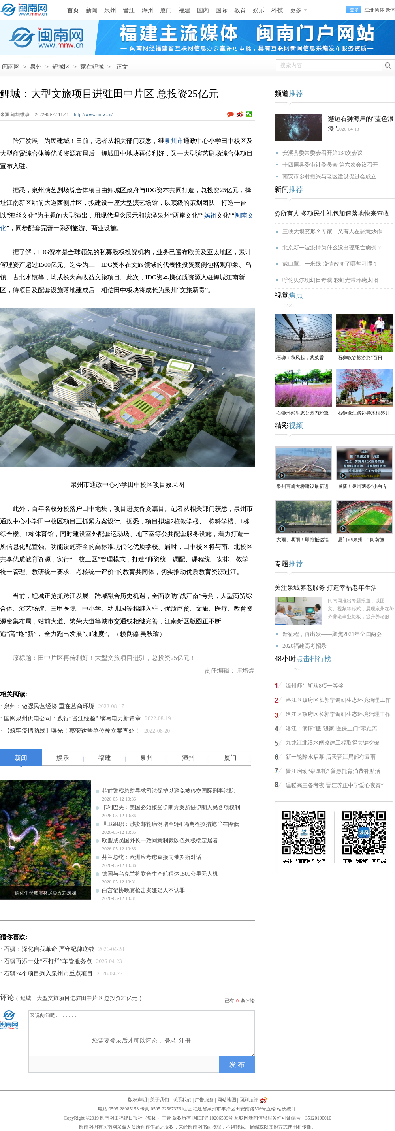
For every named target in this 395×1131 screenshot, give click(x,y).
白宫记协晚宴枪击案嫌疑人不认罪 (143, 890)
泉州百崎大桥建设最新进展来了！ (302, 487)
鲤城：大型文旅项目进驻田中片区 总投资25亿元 (79, 998)
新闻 (92, 10)
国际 (222, 10)
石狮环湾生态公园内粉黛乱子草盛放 (302, 413)
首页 (73, 10)
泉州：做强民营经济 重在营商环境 (49, 706)
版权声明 (137, 1100)
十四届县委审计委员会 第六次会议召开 (330, 165)
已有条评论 (240, 1000)
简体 (379, 10)
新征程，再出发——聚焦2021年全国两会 (332, 634)
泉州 (110, 10)
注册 (369, 10)
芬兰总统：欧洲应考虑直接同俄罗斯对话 (151, 857)
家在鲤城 (92, 67)
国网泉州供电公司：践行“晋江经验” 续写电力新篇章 (72, 718)
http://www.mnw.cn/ (93, 114)
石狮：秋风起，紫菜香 (300, 357)
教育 (240, 10)
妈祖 (210, 215)
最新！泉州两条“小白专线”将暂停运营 (362, 487)
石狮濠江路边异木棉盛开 (364, 413)
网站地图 (226, 1100)
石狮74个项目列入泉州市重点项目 (48, 973)
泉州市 (173, 140)
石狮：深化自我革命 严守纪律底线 (49, 949)
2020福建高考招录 (304, 646)
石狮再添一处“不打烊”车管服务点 (48, 961)
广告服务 (204, 1100)
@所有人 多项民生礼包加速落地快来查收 (332, 213)
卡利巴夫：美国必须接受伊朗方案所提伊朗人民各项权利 (171, 807)
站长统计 (286, 1109)
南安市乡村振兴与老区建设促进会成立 (329, 177)
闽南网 (11, 67)
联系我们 (182, 1100)
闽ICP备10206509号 (212, 1118)
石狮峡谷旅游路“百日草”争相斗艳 (360, 358)
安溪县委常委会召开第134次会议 (322, 153)
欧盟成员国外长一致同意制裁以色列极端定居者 (160, 841)
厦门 (166, 10)
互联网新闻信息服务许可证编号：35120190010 (282, 1118)
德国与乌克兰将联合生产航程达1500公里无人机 (160, 874)
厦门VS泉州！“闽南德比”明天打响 (361, 540)
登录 (170, 1040)
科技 (277, 10)
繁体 (390, 10)
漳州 (147, 10)
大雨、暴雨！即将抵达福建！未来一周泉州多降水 (302, 540)
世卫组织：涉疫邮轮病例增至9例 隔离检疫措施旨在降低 (170, 824)
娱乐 (259, 10)
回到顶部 (248, 1100)
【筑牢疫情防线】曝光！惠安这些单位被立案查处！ (72, 731)
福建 (184, 10)
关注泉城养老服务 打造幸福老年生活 (326, 587)
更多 (296, 10)
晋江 (129, 10)
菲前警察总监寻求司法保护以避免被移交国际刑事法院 (168, 791)
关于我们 (159, 1100)
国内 (203, 10)
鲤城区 (61, 67)
